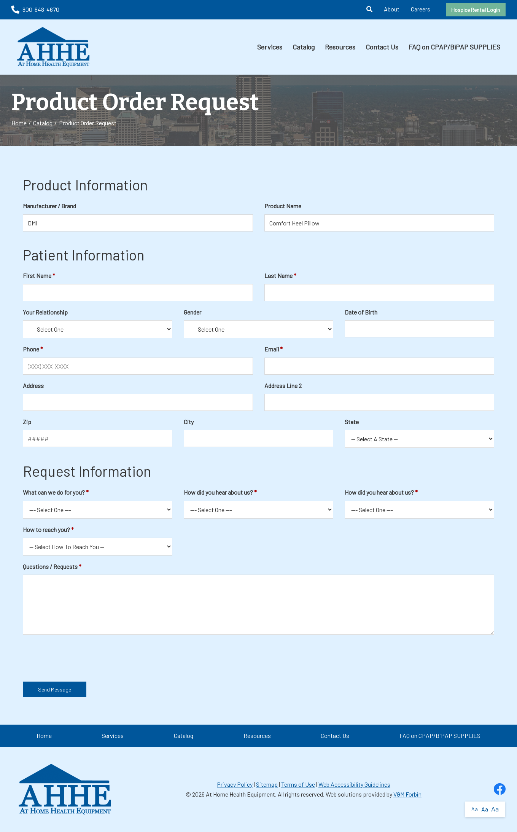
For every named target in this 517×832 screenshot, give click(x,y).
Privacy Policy (235, 784)
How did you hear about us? (218, 492)
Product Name (282, 205)
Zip (27, 421)
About (391, 9)
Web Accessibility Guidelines (354, 784)
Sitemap (267, 784)
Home (19, 122)
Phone (31, 349)
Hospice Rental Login (475, 9)
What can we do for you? (54, 492)
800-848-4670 (35, 9)
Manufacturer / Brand (49, 205)
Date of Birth (361, 312)
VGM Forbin (407, 794)
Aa (474, 809)
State (352, 421)
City (189, 421)
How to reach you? (46, 529)
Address (33, 385)
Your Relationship (45, 312)
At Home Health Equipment (240, 794)
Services (269, 47)
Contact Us (382, 47)
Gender (192, 312)
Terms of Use (298, 784)
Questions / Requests (50, 566)
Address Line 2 (283, 385)
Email (271, 349)
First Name (37, 275)
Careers (420, 9)
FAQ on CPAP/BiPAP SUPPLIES (454, 47)
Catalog (304, 47)
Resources (340, 47)
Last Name (278, 275)
